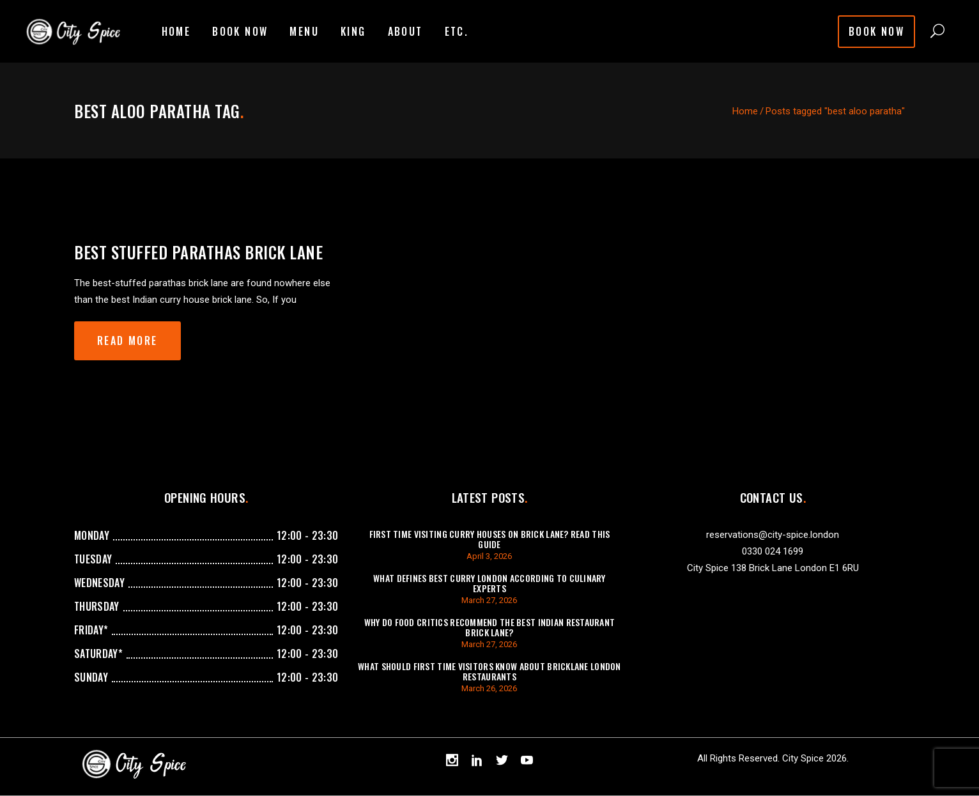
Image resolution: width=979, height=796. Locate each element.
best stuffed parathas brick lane (198, 252)
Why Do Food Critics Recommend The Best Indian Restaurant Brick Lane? (489, 627)
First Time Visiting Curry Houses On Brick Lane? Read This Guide (489, 539)
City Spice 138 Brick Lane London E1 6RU (773, 568)
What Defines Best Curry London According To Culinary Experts (489, 583)
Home (745, 111)
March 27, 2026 (489, 600)
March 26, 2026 (489, 688)
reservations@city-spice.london (772, 534)
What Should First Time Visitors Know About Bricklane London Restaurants (489, 671)
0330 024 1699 (772, 551)
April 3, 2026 (489, 556)
